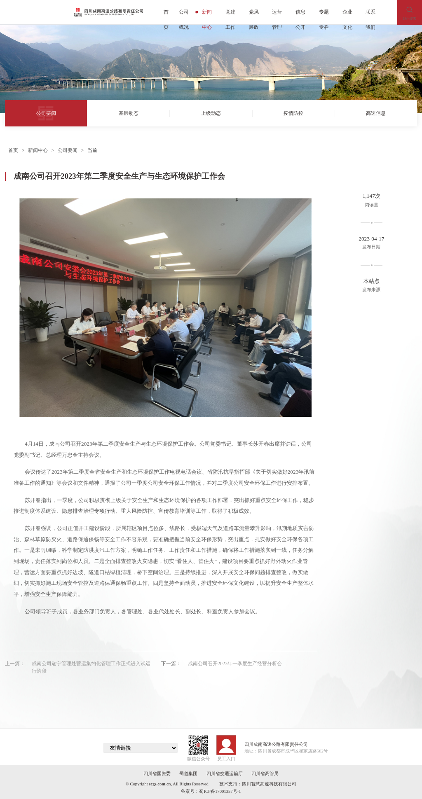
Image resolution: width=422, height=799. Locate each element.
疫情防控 (293, 113)
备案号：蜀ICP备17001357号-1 (211, 791)
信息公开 (300, 14)
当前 (92, 150)
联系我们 (370, 14)
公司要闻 (46, 113)
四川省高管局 (265, 773)
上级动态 (211, 113)
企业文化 (347, 14)
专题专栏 (324, 14)
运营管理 (277, 14)
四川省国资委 (157, 773)
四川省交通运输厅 (224, 773)
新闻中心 (205, 14)
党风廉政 (254, 14)
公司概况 (184, 14)
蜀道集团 (188, 773)
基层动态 (128, 113)
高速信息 (376, 113)
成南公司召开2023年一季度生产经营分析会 (235, 663)
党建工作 (230, 14)
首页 (166, 14)
